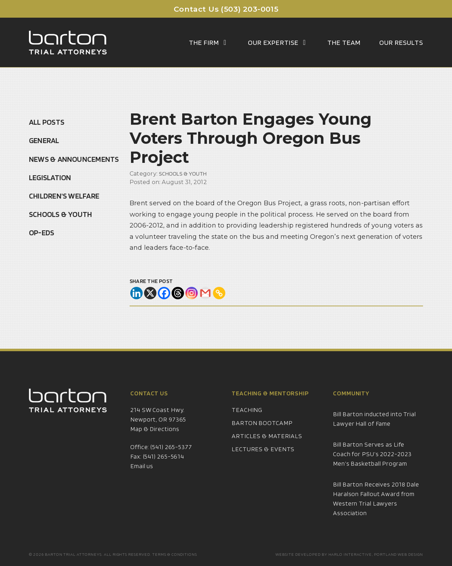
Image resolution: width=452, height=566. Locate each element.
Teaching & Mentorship (270, 401)
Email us (141, 474)
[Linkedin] (136, 293)
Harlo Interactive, (350, 554)
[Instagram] (191, 293)
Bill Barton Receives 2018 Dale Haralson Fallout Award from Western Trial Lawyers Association (376, 507)
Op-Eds (41, 232)
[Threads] (178, 293)
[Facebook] (164, 293)
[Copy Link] (219, 293)
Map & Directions (154, 437)
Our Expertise (278, 42)
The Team (344, 42)
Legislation (50, 177)
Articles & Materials (267, 444)
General (44, 140)
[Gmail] (205, 293)
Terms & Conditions (174, 554)
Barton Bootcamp (262, 431)
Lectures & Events (263, 457)
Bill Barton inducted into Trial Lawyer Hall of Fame (374, 427)
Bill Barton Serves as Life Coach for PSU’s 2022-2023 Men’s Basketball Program (372, 462)
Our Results (401, 42)
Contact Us (149, 401)
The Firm (209, 42)
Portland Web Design (398, 554)
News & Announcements (74, 159)
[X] (150, 293)
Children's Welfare (64, 195)
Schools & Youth (60, 214)
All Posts (46, 121)
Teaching (247, 418)
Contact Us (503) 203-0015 (226, 9)
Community (351, 401)
